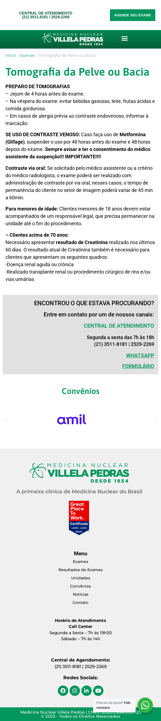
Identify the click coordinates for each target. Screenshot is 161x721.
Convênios (80, 586)
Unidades (80, 577)
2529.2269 (60, 17)
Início (10, 55)
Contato (80, 602)
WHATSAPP (140, 355)
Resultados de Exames (80, 569)
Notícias (80, 594)
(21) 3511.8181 (35, 17)
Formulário (138, 366)
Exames (27, 55)
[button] (124, 38)
